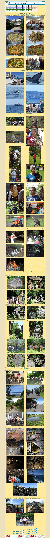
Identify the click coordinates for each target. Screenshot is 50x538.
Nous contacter (15, 6)
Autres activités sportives (27, 10)
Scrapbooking (18, 8)
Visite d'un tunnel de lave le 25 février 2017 (25, 426)
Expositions (10, 8)
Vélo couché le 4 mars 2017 (25, 368)
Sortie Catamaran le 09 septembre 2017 (25, 70)
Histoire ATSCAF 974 (30, 6)
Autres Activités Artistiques (27, 8)
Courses (13, 10)
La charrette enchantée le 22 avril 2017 (25, 227)
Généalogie (24, 8)
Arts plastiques (21, 8)
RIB (23, 6)
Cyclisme (15, 10)
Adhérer (10, 6)
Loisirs (29, 8)
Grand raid (24, 10)
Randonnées (7, 10)
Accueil (6, 6)
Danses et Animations (33, 8)
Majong (13, 8)
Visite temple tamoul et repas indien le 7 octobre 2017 (25, 14)
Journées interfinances (30, 10)
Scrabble (7, 8)
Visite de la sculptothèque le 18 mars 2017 (25, 271)
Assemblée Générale (27, 6)
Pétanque (21, 10)
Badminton (10, 10)
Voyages (36, 8)
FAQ (20, 6)
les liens (17, 6)
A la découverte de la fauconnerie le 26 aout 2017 (25, 113)
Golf (17, 10)
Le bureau (12, 6)
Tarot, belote (15, 8)
